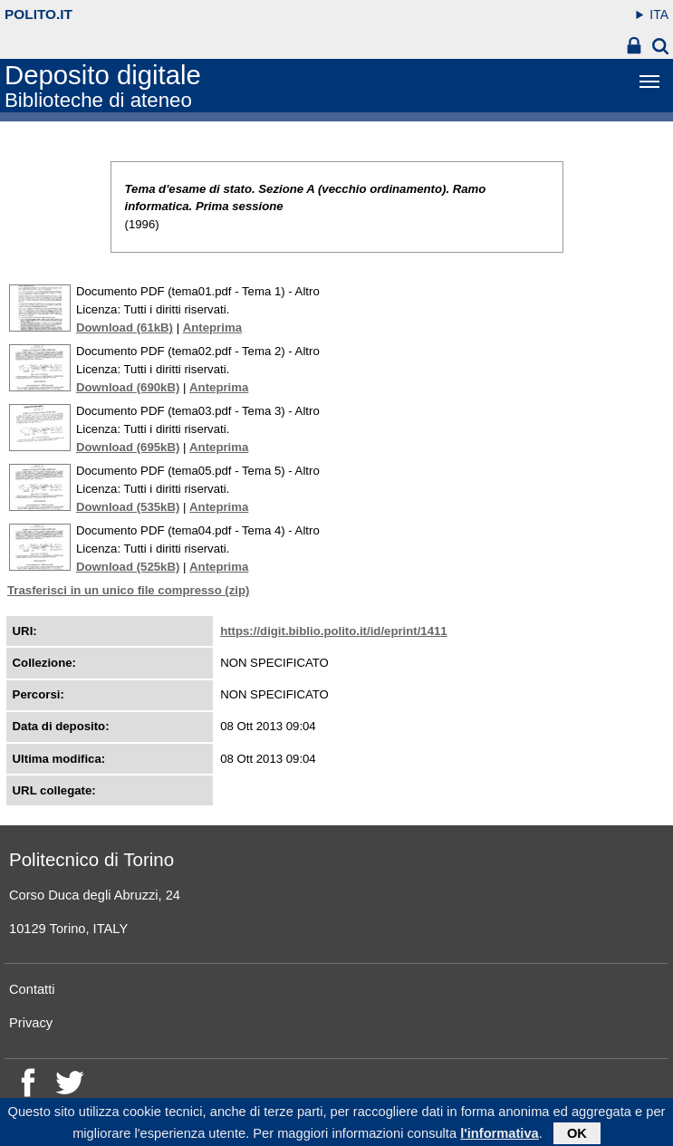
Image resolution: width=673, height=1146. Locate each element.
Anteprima (212, 327)
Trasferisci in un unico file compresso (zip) (128, 590)
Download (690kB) (127, 387)
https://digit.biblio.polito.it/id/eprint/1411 (333, 631)
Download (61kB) (124, 327)
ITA (658, 14)
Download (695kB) (127, 447)
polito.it (38, 14)
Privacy (31, 1023)
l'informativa (499, 1135)
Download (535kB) (127, 507)
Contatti (32, 989)
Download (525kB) (127, 566)
